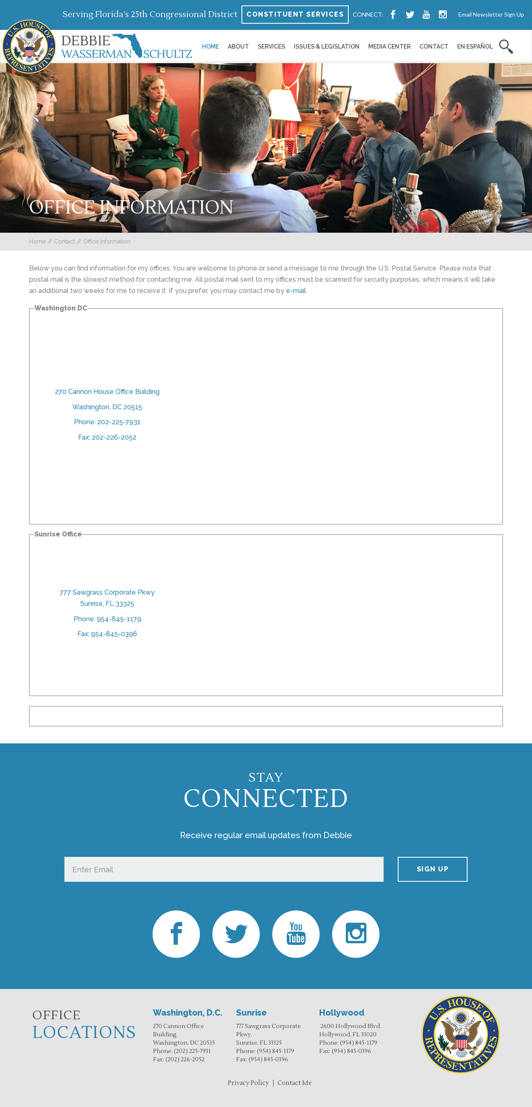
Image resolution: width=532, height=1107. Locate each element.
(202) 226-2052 (184, 1059)
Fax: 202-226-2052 (107, 437)
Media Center (389, 46)
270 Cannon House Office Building (107, 392)
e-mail (296, 291)
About (238, 46)
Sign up (433, 869)
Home (210, 46)
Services (271, 46)
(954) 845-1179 (275, 1051)
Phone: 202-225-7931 (107, 422)
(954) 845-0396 (268, 1059)
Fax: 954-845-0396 (107, 634)
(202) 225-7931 (192, 1051)
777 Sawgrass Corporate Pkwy (107, 592)
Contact (433, 46)
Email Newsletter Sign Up (491, 14)
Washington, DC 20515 (107, 407)
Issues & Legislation (327, 46)
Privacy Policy (248, 1083)
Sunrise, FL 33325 (107, 604)
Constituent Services (295, 14)
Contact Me (295, 1083)
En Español (475, 46)
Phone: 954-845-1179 (107, 619)
